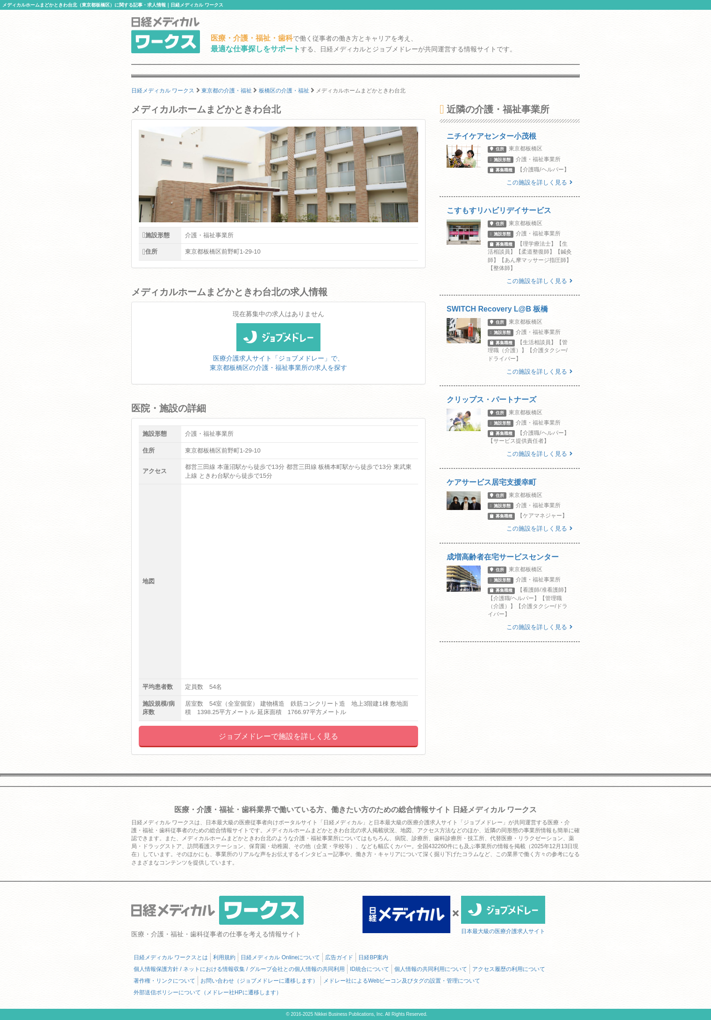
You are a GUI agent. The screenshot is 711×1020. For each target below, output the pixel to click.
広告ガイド (339, 957)
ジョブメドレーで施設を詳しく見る (278, 736)
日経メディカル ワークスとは (171, 957)
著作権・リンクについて (164, 981)
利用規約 (224, 957)
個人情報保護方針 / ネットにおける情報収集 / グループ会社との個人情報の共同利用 (239, 969)
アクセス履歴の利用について (508, 969)
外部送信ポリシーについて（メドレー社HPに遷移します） (208, 992)
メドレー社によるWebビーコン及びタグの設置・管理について (401, 981)
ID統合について (369, 969)
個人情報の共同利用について (430, 969)
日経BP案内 (373, 957)
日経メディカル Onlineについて (280, 957)
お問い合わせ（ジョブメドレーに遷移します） (259, 981)
